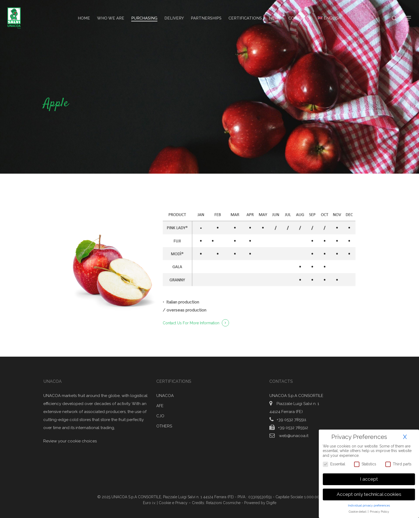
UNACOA (165, 395)
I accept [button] (369, 478)
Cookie (165, 503)
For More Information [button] (201, 323)
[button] (408, 18)
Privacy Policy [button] (379, 510)
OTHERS (164, 426)
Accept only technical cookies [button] (369, 493)
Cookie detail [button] (358, 510)
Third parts (398, 462)
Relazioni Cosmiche (223, 503)
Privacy (182, 503)
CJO (160, 416)
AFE (160, 405)
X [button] (405, 435)
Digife (271, 503)
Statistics (365, 462)
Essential (334, 462)
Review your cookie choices (70, 441)
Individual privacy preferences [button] (369, 504)
